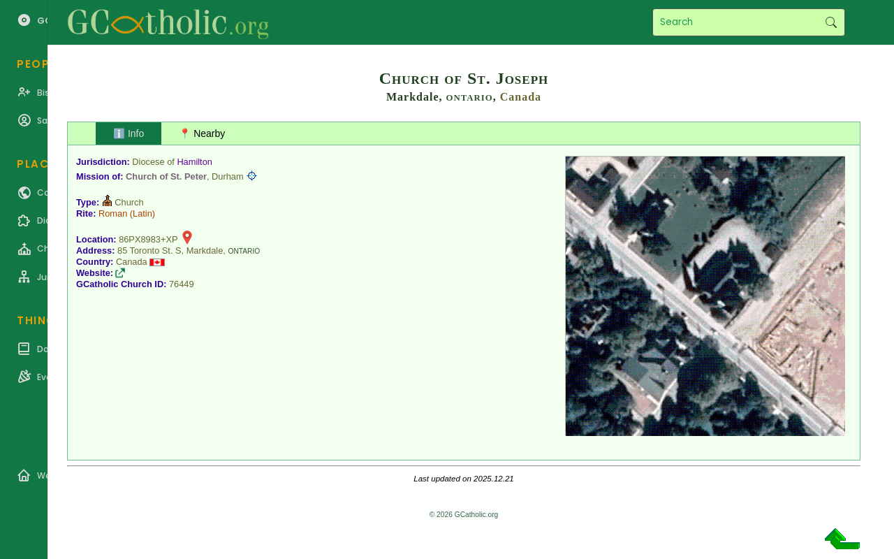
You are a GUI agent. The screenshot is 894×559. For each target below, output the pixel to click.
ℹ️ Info (128, 133)
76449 (181, 284)
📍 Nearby (202, 133)
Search (831, 22)
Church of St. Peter (166, 176)
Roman (112, 213)
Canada (520, 97)
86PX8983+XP (148, 239)
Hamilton (194, 162)
